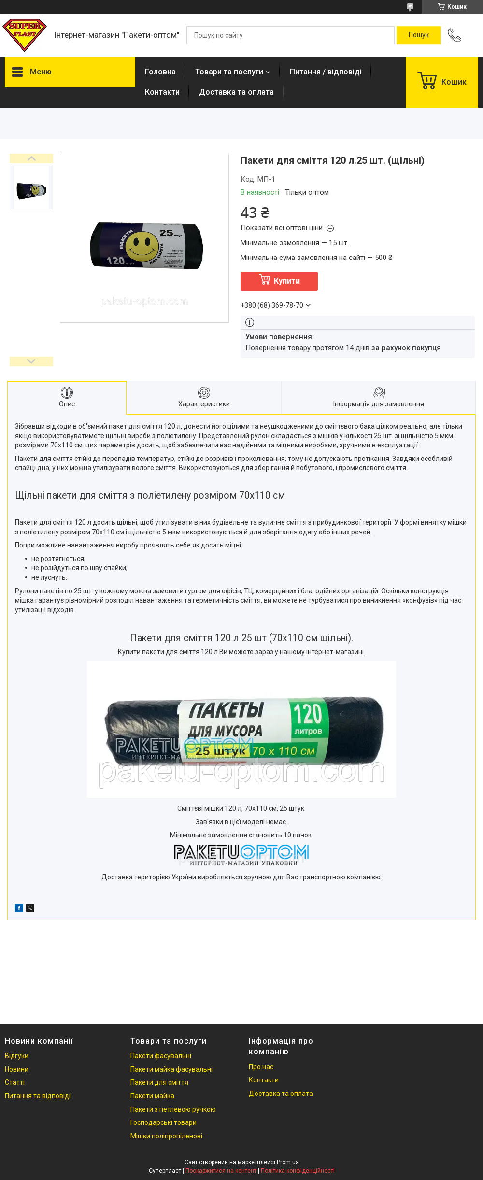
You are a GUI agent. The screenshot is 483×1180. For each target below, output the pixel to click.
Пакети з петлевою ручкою (173, 1109)
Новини (16, 1069)
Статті (15, 1082)
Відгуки (16, 1056)
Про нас (261, 1067)
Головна (160, 71)
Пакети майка (152, 1096)
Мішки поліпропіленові (166, 1136)
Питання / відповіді (326, 71)
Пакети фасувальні (160, 1056)
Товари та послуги (229, 71)
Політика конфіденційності (298, 1170)
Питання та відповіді (38, 1096)
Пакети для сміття (159, 1082)
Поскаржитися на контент (220, 1170)
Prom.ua (288, 1162)
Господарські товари (163, 1122)
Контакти (162, 92)
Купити (287, 281)
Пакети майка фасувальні (171, 1069)
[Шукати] (419, 35)
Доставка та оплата (236, 92)
